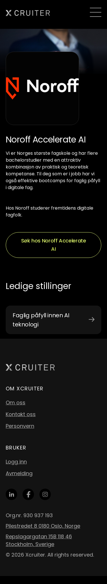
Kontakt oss (21, 414)
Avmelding (19, 473)
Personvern (20, 426)
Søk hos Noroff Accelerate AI (53, 244)
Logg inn (16, 461)
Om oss (15, 402)
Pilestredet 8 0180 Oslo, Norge (43, 525)
